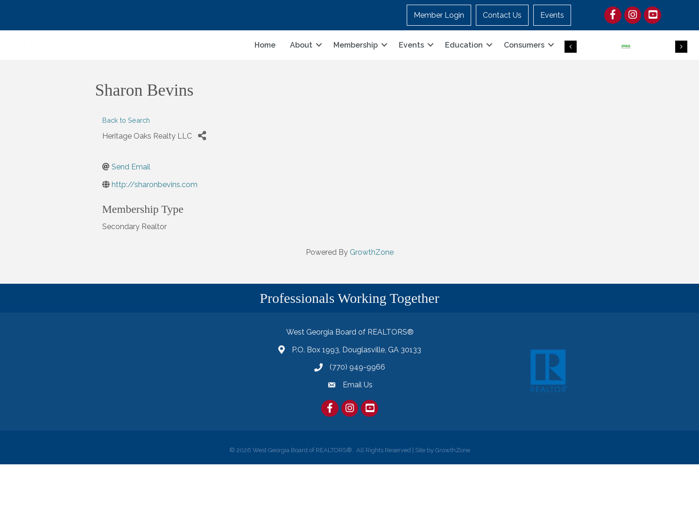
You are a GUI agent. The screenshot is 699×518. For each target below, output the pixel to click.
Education (464, 71)
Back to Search (126, 174)
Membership (355, 71)
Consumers (524, 71)
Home (264, 71)
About (301, 71)
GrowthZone (372, 305)
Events (552, 15)
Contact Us (502, 15)
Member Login (439, 15)
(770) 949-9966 (357, 420)
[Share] (202, 189)
